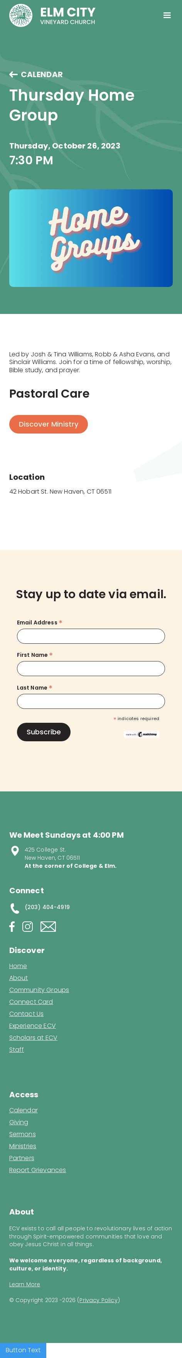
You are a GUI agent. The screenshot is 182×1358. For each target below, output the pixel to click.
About (18, 978)
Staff (16, 1050)
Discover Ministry (49, 424)
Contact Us (26, 1014)
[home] (52, 15)
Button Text (23, 1350)
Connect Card (31, 1002)
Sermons (22, 1134)
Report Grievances (37, 1170)
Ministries (23, 1146)
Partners (21, 1158)
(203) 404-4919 (47, 907)
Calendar (23, 1110)
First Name (35, 655)
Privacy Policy (98, 1300)
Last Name (35, 688)
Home (18, 966)
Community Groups (39, 990)
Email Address (39, 623)
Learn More (24, 1284)
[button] (167, 15)
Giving (19, 1122)
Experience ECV (32, 1026)
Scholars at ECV (33, 1038)
